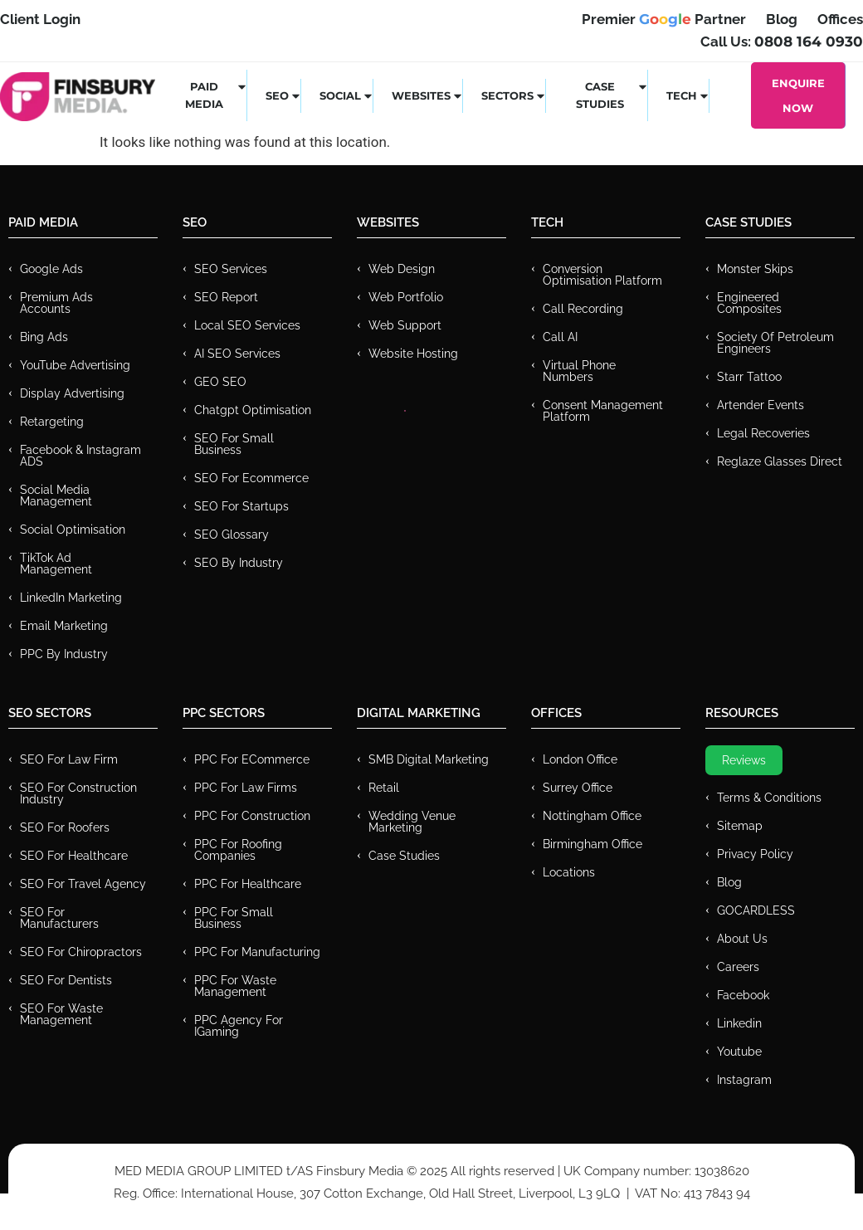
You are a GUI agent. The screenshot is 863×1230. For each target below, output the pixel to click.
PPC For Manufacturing (257, 952)
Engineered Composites (749, 302)
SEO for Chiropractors (81, 952)
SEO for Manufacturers (59, 917)
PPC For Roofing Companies (238, 849)
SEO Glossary (231, 534)
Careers (738, 967)
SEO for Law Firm (69, 759)
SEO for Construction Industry (78, 793)
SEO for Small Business (234, 444)
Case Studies (612, 94)
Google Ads (51, 269)
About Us (742, 938)
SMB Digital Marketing (428, 759)
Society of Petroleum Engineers (775, 342)
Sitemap (740, 825)
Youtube (739, 1051)
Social (346, 95)
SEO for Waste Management (61, 1014)
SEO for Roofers (65, 827)
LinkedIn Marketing (71, 597)
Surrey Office (577, 787)
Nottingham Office (592, 815)
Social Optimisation (72, 529)
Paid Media (216, 94)
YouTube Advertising (75, 365)
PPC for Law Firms (245, 787)
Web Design (401, 269)
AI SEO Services (237, 353)
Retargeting (52, 421)
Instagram (744, 1079)
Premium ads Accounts (56, 302)
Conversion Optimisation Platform (602, 274)
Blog (729, 882)
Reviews (744, 760)
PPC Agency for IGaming (238, 1025)
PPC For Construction (252, 815)
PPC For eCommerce (252, 759)
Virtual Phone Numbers (579, 371)
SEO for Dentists (66, 980)
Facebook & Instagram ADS (80, 455)
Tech (687, 95)
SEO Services (230, 269)
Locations (569, 872)
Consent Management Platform (603, 410)
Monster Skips (755, 269)
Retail (383, 787)
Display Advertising (72, 393)
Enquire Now (798, 95)
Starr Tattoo (749, 376)
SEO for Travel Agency (83, 884)
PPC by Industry (64, 654)
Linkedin (739, 1023)
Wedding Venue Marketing (412, 821)
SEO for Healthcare (74, 855)
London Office (580, 759)
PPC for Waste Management (235, 986)
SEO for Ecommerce (251, 478)
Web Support (404, 325)
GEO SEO (220, 381)
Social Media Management (56, 495)
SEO (283, 95)
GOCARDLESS (756, 910)
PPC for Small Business (233, 917)
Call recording (583, 308)
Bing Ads (44, 337)
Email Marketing (64, 625)
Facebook (743, 995)
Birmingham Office (592, 844)
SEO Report (226, 297)
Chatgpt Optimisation (252, 410)
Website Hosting (413, 353)
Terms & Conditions (769, 797)
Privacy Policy (755, 854)
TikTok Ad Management (56, 563)
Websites (427, 95)
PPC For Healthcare (247, 884)
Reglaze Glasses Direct (779, 461)
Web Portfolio (405, 297)
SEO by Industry (238, 562)
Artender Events (760, 405)
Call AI (560, 337)
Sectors (513, 95)
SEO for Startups (241, 506)
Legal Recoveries (763, 433)
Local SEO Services (247, 325)
